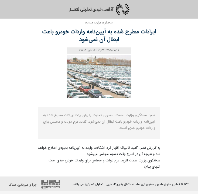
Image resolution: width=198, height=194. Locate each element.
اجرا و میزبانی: (36, 185)
